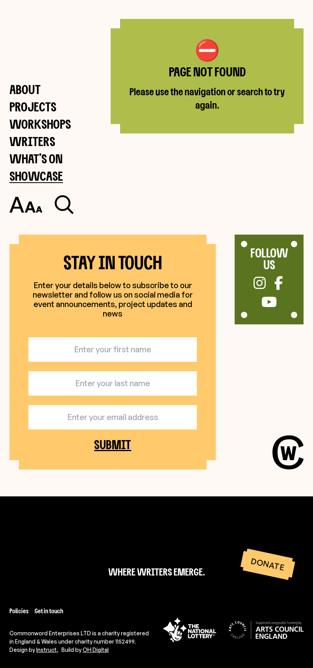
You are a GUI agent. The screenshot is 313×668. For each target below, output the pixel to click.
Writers (32, 141)
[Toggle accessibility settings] (25, 204)
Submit (112, 445)
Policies (18, 611)
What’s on (36, 158)
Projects (32, 106)
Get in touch (49, 611)
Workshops (40, 123)
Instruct (46, 649)
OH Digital (96, 649)
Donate (267, 564)
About (25, 89)
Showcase (36, 175)
